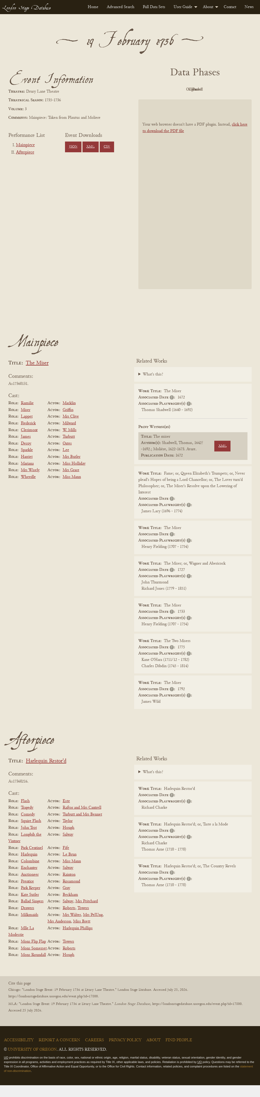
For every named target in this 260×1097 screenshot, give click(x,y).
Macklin (69, 415)
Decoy (26, 455)
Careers (94, 1052)
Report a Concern (59, 1052)
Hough (68, 839)
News (249, 7)
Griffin (68, 422)
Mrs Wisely (30, 482)
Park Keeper (30, 900)
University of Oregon (32, 1061)
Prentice (27, 893)
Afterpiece (25, 152)
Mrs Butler (71, 468)
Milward (69, 435)
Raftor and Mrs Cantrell (82, 819)
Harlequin (29, 866)
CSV (107, 147)
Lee (66, 462)
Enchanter (29, 880)
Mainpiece (25, 145)
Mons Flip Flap (33, 953)
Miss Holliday (74, 475)
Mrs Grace (71, 482)
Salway (68, 846)
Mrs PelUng (93, 927)
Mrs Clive (71, 428)
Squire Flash (31, 833)
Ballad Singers (32, 913)
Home (93, 7)
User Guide (183, 7)
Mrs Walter (72, 927)
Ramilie (27, 415)
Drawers (27, 920)
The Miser (37, 375)
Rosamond (71, 893)
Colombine (30, 873)
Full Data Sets (154, 7)
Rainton (69, 886)
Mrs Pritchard (86, 913)
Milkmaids (29, 927)
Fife (66, 860)
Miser (25, 422)
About (208, 7)
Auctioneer (30, 886)
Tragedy (27, 819)
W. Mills (69, 442)
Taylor (68, 833)
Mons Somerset (34, 960)
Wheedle (28, 489)
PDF (165, 89)
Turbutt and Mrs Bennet (82, 826)
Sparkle (27, 462)
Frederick (28, 435)
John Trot (29, 839)
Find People (179, 1052)
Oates (67, 455)
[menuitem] (93, 7)
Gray (66, 900)
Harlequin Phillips (78, 940)
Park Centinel (32, 860)
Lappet (27, 428)
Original (193, 89)
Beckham (70, 906)
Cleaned (222, 89)
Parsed (193, 101)
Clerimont (29, 442)
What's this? (153, 386)
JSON (73, 147)
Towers (83, 920)
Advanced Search (120, 7)
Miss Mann (72, 489)
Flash (25, 813)
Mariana (27, 475)
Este (66, 813)
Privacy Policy (125, 1052)
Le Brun (69, 866)
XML (90, 147)
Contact (230, 7)
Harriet (27, 468)
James (26, 448)
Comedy (28, 826)
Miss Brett (81, 933)
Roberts (69, 920)
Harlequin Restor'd (46, 773)
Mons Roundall (33, 967)
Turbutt (69, 448)
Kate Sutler (30, 906)
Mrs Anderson (59, 933)
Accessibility (19, 1052)
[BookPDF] (195, 206)
